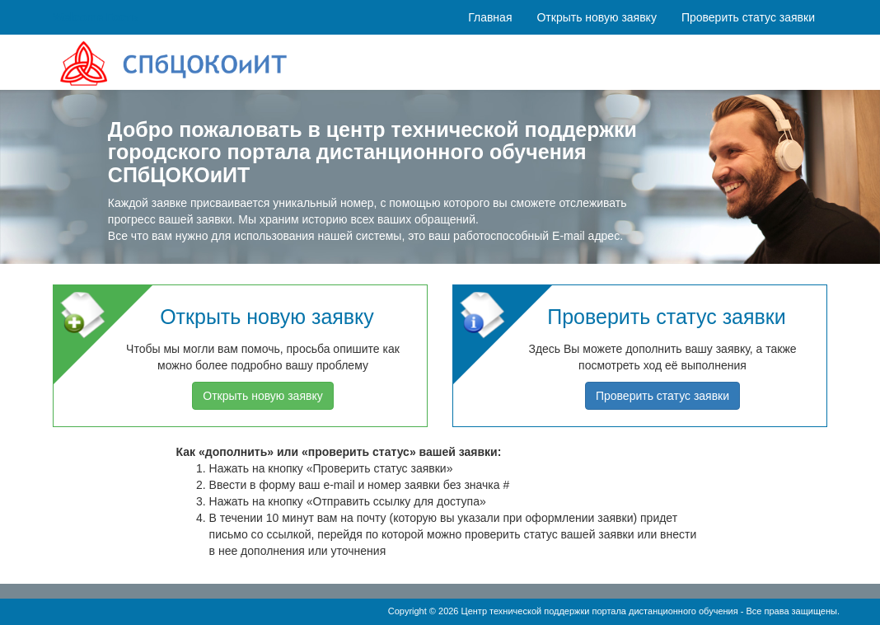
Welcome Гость (95, 17)
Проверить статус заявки (748, 17)
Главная (490, 17)
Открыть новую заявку (596, 17)
